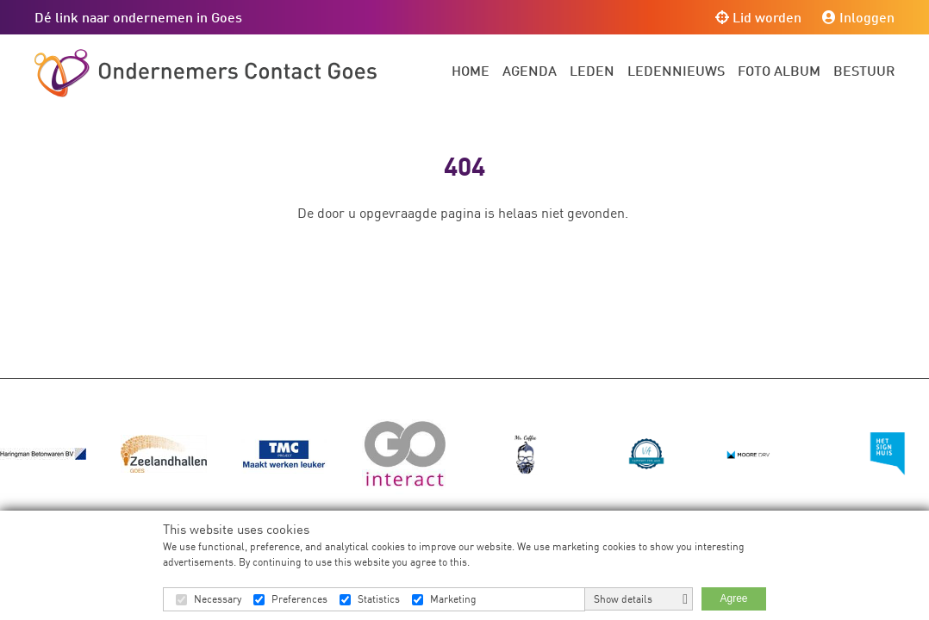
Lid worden (758, 17)
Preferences (299, 598)
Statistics (379, 598)
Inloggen (858, 17)
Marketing (453, 598)
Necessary (217, 598)
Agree (733, 598)
